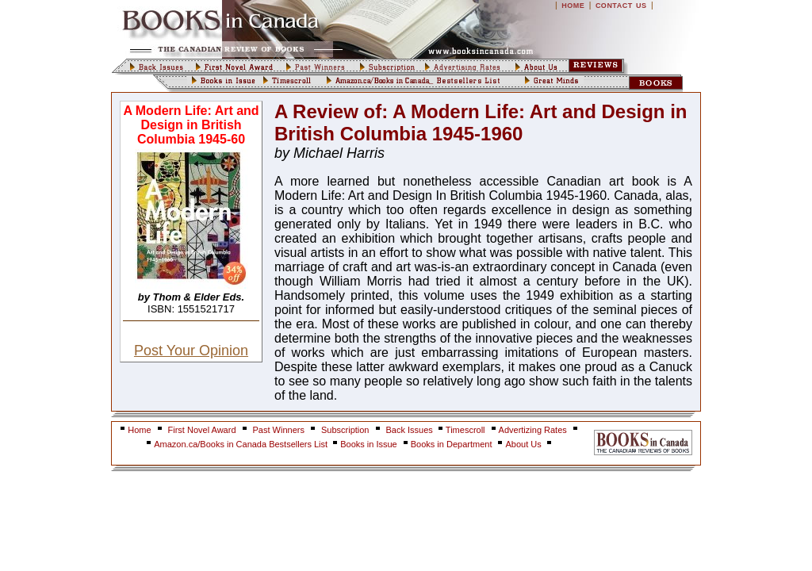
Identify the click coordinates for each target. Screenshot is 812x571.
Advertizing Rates (533, 430)
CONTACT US (621, 6)
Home (139, 430)
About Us (524, 444)
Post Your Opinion (191, 350)
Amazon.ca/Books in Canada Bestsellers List (242, 444)
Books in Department (451, 444)
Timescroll (465, 430)
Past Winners (278, 430)
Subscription (345, 430)
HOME (572, 6)
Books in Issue (368, 444)
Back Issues (410, 430)
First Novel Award (202, 430)
